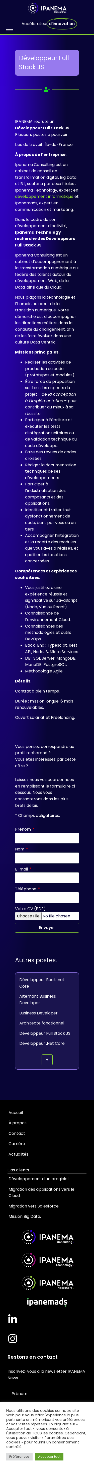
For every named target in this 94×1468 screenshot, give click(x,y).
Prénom (23, 829)
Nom (20, 849)
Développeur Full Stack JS (44, 1033)
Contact (17, 1133)
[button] (47, 1059)
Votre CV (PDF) (30, 909)
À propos (18, 1123)
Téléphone (26, 889)
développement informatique (44, 196)
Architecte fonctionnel (41, 1023)
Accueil (16, 1112)
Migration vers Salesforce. (34, 1206)
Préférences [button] (19, 1456)
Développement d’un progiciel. (39, 1179)
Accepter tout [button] (49, 1456)
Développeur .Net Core (42, 1043)
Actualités (18, 1154)
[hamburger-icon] (9, 30)
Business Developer (38, 1013)
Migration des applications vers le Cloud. (41, 1192)
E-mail (22, 869)
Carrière (17, 1144)
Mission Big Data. (25, 1216)
